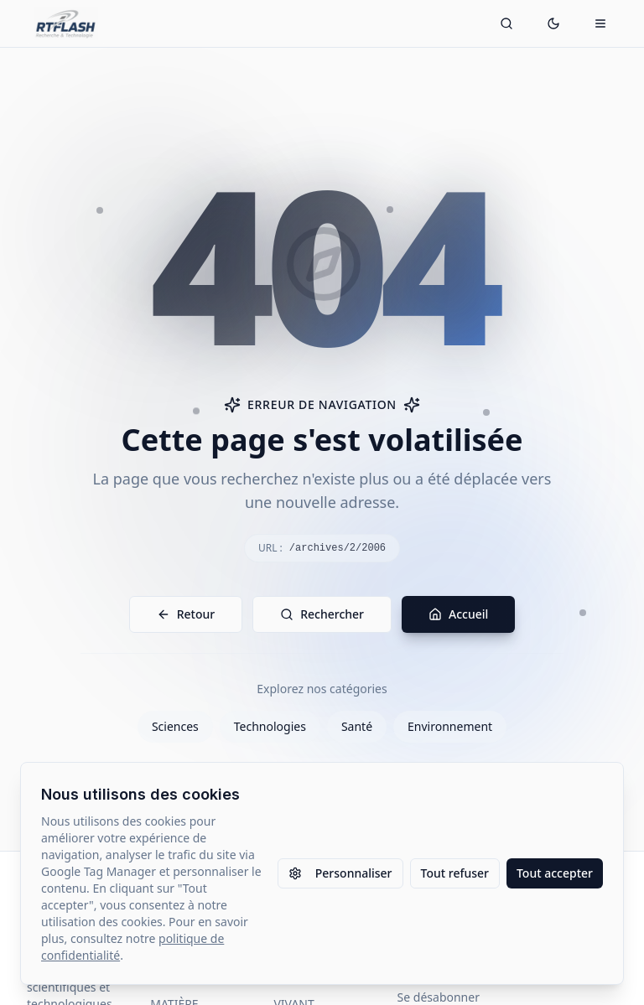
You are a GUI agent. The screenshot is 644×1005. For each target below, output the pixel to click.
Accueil (458, 614)
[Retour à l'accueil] (66, 23)
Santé (356, 726)
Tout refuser (455, 873)
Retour (186, 614)
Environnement (450, 726)
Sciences (175, 726)
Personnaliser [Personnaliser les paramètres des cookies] (340, 873)
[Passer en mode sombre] (553, 23)
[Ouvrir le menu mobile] (600, 23)
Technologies (270, 726)
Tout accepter (555, 873)
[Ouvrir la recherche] (506, 23)
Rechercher (322, 614)
